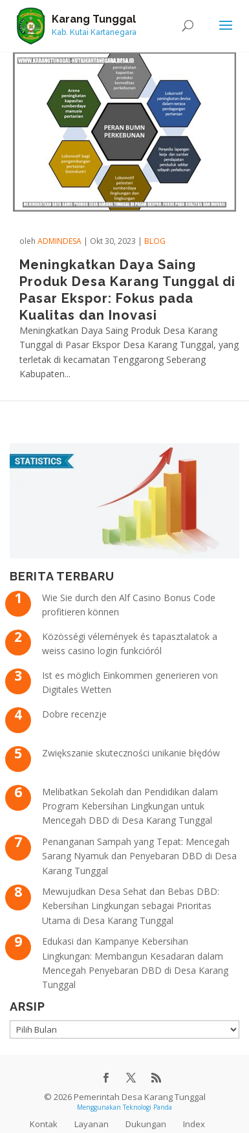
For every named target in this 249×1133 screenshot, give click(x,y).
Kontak (44, 1124)
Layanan (91, 1124)
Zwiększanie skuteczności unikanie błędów (131, 753)
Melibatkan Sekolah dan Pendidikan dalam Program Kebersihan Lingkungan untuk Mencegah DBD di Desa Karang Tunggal (130, 806)
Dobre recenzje (74, 714)
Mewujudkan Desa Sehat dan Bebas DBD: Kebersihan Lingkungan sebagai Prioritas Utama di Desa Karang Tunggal (130, 906)
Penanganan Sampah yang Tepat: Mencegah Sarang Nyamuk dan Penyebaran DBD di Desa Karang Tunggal (139, 856)
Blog (155, 241)
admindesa (59, 241)
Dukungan (145, 1124)
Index (194, 1124)
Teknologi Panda (147, 1107)
